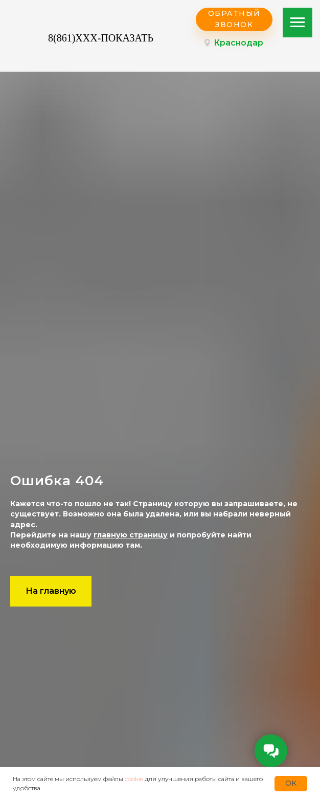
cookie (134, 779)
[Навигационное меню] (297, 22)
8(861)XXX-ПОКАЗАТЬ (100, 38)
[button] (234, 19)
